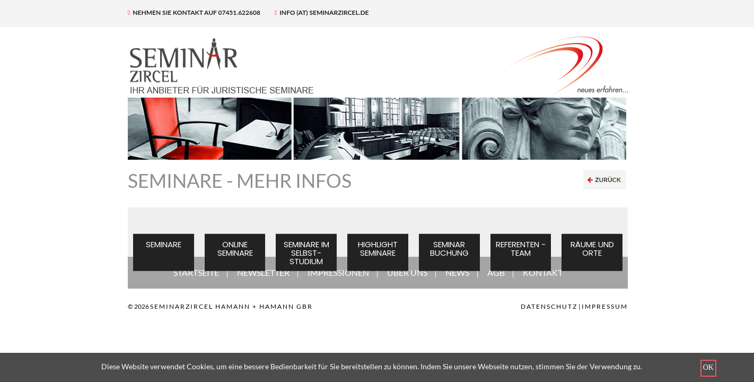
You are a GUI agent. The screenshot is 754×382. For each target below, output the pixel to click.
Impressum (605, 306)
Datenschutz (549, 306)
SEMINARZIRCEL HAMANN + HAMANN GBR (231, 306)
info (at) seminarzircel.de (322, 12)
